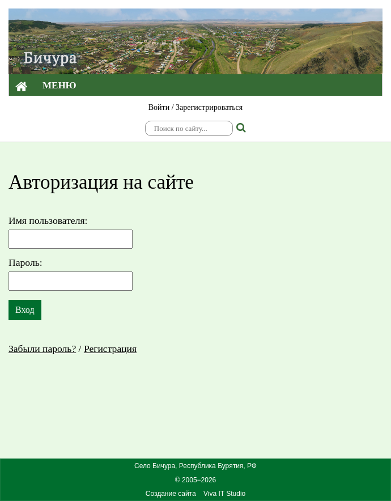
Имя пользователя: (47, 220)
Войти (158, 107)
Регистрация (110, 348)
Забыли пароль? (42, 348)
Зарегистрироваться (209, 107)
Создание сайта (171, 494)
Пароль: (25, 262)
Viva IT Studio (224, 494)
